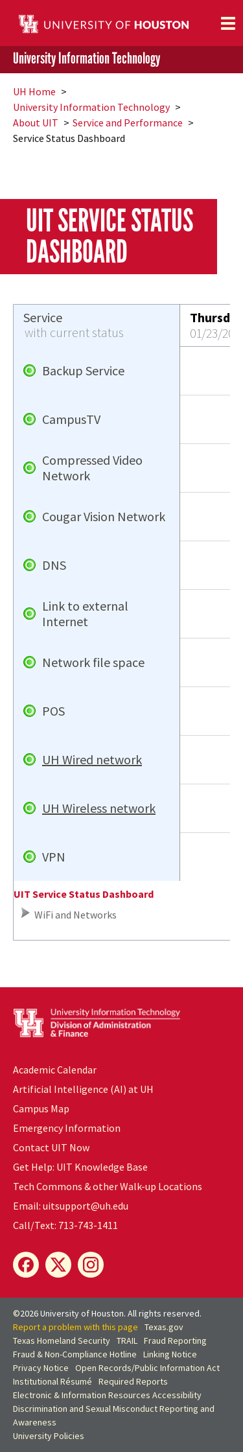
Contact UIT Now (51, 1147)
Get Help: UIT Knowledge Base (80, 1166)
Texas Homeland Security (61, 1340)
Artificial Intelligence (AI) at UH (83, 1089)
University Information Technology (86, 58)
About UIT (35, 122)
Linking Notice (170, 1354)
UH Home (34, 91)
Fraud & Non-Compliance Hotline (75, 1354)
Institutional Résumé (52, 1381)
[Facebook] (26, 1265)
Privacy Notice (41, 1368)
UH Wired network (92, 759)
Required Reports (133, 1381)
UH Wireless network (99, 808)
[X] (58, 1265)
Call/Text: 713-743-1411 (65, 1225)
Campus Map (41, 1108)
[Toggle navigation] (228, 23)
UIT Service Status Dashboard (84, 893)
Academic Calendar (55, 1069)
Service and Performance (128, 122)
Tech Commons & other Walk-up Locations (107, 1186)
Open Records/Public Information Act (147, 1368)
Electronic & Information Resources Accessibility (107, 1395)
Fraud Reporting (175, 1340)
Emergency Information (67, 1127)
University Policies (48, 1436)
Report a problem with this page (75, 1327)
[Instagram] (91, 1265)
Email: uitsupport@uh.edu (70, 1205)
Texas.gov (164, 1327)
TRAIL (127, 1340)
